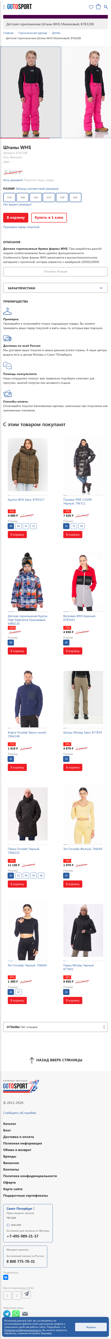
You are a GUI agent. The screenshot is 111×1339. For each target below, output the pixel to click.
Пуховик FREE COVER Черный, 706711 (77, 501)
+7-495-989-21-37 (22, 1236)
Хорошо (91, 1327)
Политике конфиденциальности (22, 1330)
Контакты (11, 1169)
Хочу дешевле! (13, 180)
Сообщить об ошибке (19, 1112)
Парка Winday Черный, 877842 (78, 967)
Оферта (9, 1182)
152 (49, 197)
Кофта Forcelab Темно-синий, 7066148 (27, 734)
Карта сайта (13, 1189)
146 (36, 197)
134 (9, 197)
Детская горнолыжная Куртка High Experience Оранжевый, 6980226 (27, 619)
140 (22, 197)
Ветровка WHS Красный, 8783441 (79, 618)
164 (75, 197)
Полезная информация (22, 1143)
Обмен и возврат (17, 1149)
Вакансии (11, 1162)
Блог (7, 1130)
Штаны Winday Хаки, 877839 (82, 732)
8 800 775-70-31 (21, 1261)
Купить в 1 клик (50, 217)
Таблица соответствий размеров (37, 189)
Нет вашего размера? (17, 204)
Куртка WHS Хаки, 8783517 (26, 499)
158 (62, 197)
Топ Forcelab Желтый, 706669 (82, 849)
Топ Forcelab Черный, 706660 (27, 965)
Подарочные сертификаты (25, 1195)
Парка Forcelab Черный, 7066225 (24, 851)
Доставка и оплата (18, 1136)
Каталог (9, 1123)
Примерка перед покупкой (21, 227)
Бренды (9, 1156)
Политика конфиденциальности (30, 1176)
